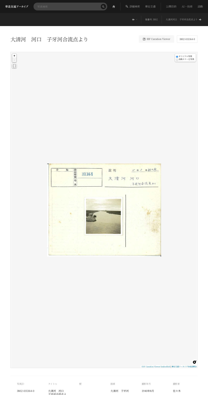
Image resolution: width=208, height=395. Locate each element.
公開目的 (171, 6)
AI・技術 (187, 6)
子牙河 (125, 391)
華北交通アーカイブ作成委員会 (184, 366)
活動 (200, 6)
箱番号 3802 (151, 19)
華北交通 (150, 6)
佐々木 (177, 391)
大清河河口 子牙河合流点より (184, 19)
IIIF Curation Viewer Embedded (156, 366)
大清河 (114, 391)
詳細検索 (133, 6)
